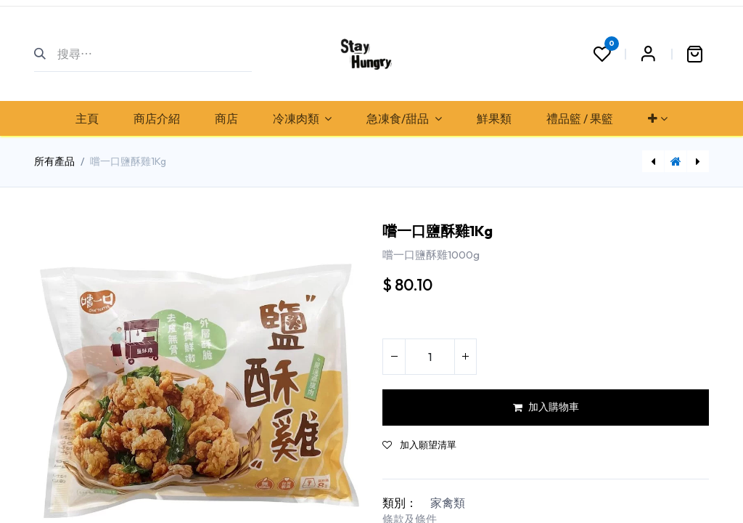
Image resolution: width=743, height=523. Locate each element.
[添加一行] (465, 356)
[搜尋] (46, 54)
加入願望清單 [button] (419, 445)
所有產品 (54, 161)
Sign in (647, 53)
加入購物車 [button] (546, 406)
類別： (399, 502)
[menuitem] (87, 118)
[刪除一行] (394, 356)
